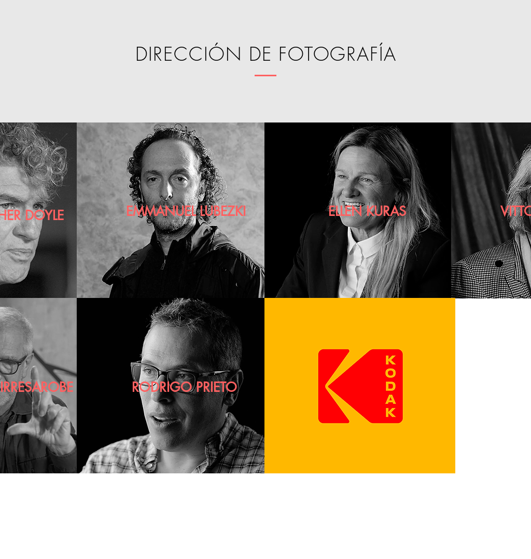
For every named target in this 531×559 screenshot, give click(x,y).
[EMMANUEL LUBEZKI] (185, 211)
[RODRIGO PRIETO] (184, 387)
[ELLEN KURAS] (367, 211)
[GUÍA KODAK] (391, 548)
